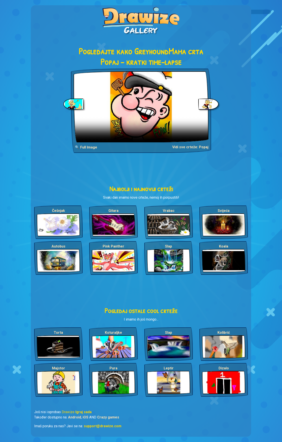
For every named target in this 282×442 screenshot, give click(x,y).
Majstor (58, 368)
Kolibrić (223, 332)
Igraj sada (83, 412)
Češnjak (58, 211)
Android (74, 417)
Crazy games (108, 417)
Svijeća (224, 211)
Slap (168, 246)
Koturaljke (113, 332)
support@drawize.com (102, 426)
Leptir (169, 368)
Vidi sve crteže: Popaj (190, 147)
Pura (113, 368)
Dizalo (224, 368)
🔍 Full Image (86, 147)
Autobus (58, 246)
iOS (85, 417)
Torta (58, 332)
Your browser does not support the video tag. (141, 106)
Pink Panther (113, 246)
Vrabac (168, 211)
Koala (223, 246)
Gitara (113, 211)
